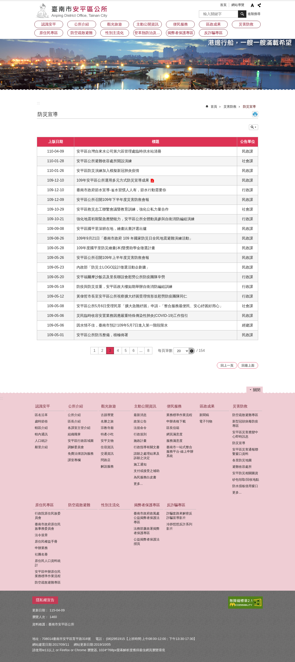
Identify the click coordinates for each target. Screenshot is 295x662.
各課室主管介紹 (79, 428)
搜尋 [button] (242, 14)
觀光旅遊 (108, 406)
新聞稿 (204, 415)
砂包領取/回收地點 (245, 479)
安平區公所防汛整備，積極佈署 (102, 335)
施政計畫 (140, 440)
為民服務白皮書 (145, 477)
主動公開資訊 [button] (147, 24)
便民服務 (174, 406)
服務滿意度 (174, 440)
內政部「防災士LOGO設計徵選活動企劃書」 (113, 267)
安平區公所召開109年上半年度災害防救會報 (113, 258)
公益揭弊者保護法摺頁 (146, 542)
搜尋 (202, 12)
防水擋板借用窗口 (245, 486)
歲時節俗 (41, 421)
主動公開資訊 (145, 406)
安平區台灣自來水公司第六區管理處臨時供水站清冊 (119, 151)
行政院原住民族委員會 (48, 516)
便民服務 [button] (180, 24)
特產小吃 (107, 434)
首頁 (223, 5)
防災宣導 (249, 106)
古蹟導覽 (107, 415)
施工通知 (140, 464)
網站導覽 (237, 5)
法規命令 (140, 428)
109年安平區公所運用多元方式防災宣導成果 (113, 180)
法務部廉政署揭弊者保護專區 (146, 531)
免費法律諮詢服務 (81, 453)
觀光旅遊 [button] (114, 24)
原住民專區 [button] (48, 33)
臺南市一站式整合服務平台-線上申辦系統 (179, 451)
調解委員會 (76, 447)
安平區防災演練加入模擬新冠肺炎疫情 (108, 171)
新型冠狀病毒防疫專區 (245, 423)
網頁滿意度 (174, 434)
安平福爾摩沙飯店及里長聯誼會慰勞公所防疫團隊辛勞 (121, 277)
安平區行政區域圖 (81, 440)
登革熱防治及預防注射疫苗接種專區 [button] (148, 33)
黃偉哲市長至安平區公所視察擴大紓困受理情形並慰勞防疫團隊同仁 (132, 296)
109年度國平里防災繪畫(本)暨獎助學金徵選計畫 (116, 248)
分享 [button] (259, 5)
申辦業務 (41, 548)
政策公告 (140, 421)
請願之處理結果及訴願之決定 (146, 456)
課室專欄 (74, 460)
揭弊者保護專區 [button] (180, 33)
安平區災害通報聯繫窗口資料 (245, 452)
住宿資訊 (107, 447)
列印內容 (255, 114)
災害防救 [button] (246, 24)
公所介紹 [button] (81, 24)
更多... (138, 484)
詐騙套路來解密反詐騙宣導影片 (179, 516)
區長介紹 (74, 421)
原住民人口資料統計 (48, 563)
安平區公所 (72, 10)
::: (38, 103)
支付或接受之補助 (146, 471)
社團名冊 (41, 554)
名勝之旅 (107, 421)
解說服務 (107, 466)
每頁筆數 (165, 351)
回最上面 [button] (248, 365)
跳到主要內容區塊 (2, 2)
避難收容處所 (242, 466)
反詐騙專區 (176, 505)
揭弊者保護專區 (147, 505)
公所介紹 (75, 406)
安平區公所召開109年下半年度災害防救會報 (113, 200)
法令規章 (41, 535)
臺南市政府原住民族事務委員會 (48, 526)
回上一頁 (227, 365)
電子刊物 (205, 421)
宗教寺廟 (107, 428)
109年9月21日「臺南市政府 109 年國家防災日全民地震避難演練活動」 (135, 238)
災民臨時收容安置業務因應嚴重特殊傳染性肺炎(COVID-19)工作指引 (132, 316)
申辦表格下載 (176, 421)
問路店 (105, 460)
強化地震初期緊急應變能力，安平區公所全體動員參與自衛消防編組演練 (136, 219)
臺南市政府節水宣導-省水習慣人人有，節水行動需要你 (121, 190)
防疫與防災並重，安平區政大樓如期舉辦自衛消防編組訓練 (124, 287)
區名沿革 (41, 415)
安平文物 (107, 440)
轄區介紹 (41, 428)
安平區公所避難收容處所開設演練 (104, 161)
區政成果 (207, 406)
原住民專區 (44, 505)
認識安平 (42, 406)
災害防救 (230, 106)
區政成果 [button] (213, 24)
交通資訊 (107, 453)
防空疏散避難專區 (245, 415)
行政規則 (140, 434)
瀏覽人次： (40, 617)
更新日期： (40, 610)
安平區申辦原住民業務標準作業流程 (48, 574)
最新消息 (140, 415)
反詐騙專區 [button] (213, 33)
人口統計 (41, 440)
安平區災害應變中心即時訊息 (245, 434)
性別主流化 (114, 33)
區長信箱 (172, 428)
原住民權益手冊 (46, 541)
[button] (192, 350)
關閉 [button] (256, 390)
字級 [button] (252, 5)
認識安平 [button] (48, 24)
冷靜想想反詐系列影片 (179, 526)
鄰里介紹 (41, 447)
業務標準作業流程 (179, 415)
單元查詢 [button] (253, 127)
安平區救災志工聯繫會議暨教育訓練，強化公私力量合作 (123, 209)
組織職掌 (74, 434)
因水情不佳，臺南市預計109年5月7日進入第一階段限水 (122, 325)
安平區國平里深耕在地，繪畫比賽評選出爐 (112, 229)
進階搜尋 (254, 14)
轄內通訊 (41, 434)
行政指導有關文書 (146, 447)
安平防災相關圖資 (245, 473)
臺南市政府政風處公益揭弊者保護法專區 (146, 518)
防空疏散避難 (82, 33)
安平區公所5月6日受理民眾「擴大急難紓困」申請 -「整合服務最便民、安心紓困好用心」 (150, 306)
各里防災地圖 (242, 460)
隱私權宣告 (45, 600)
